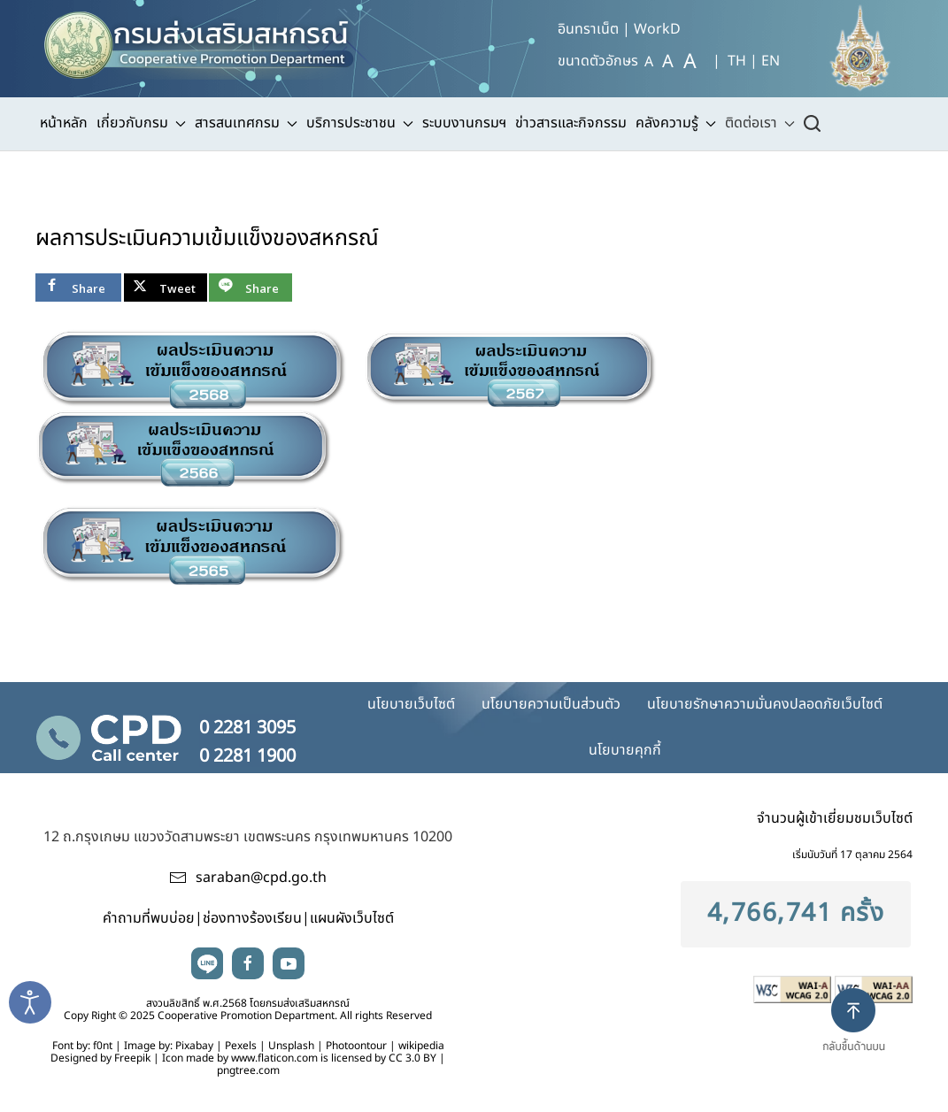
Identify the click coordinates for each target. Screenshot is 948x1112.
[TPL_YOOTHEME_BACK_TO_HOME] (207, 40)
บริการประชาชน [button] (359, 123)
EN (770, 61)
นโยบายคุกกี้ (625, 750)
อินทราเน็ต (588, 29)
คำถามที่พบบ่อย (149, 918)
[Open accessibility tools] (30, 1002)
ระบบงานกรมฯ (464, 123)
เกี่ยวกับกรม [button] (141, 123)
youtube (288, 963)
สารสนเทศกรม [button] (246, 123)
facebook (248, 963)
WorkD (657, 29)
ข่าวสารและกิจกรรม (571, 123)
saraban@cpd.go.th (261, 877)
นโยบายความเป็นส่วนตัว (551, 704)
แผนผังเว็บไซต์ (352, 918)
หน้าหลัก (64, 123)
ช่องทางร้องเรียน (252, 918)
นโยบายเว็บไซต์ (411, 704)
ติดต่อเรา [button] (760, 123)
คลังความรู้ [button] (676, 123)
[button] (861, 1035)
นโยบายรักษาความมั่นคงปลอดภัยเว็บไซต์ (764, 704)
